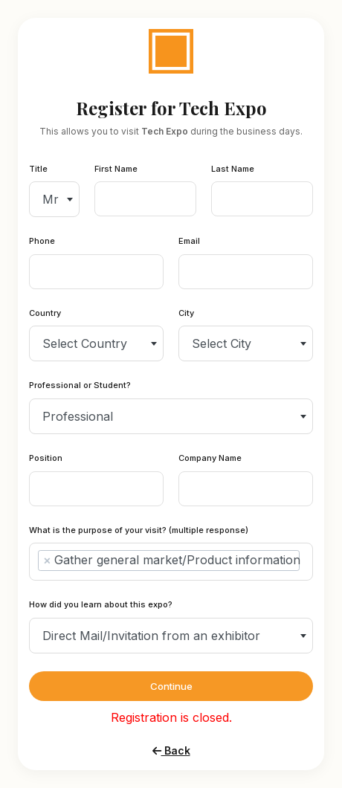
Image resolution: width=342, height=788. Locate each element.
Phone (42, 241)
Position (45, 458)
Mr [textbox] (50, 199)
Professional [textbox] (77, 416)
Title (38, 169)
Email (189, 241)
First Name (116, 169)
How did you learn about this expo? (100, 604)
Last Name (232, 169)
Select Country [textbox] (84, 343)
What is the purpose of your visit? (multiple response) (138, 530)
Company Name (210, 458)
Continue (171, 686)
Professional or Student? (80, 385)
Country (45, 313)
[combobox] (54, 199)
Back (171, 750)
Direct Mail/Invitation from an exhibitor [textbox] (151, 635)
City (186, 313)
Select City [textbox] (221, 343)
